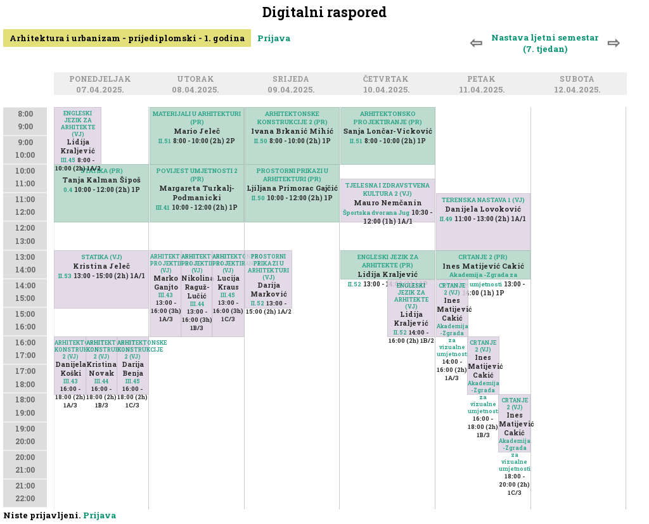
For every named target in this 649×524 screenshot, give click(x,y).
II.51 (164, 141)
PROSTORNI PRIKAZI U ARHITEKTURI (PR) (292, 175)
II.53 (65, 276)
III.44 (101, 381)
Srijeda (293, 79)
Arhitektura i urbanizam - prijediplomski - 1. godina (127, 38)
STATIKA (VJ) (101, 257)
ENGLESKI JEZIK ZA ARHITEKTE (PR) (387, 261)
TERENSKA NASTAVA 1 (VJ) (483, 200)
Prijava (273, 38)
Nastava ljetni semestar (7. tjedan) (544, 43)
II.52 (257, 303)
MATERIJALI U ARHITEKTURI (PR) (197, 118)
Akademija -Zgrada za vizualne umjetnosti (452, 340)
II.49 (446, 219)
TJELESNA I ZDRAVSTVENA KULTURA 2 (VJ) (387, 189)
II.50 (260, 141)
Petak (483, 79)
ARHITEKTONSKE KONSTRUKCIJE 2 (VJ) (70, 349)
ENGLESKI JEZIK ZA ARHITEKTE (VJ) (78, 123)
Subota (579, 79)
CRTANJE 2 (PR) (483, 257)
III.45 (68, 160)
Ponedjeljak (102, 79)
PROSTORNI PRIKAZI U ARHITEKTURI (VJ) (268, 267)
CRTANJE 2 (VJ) (452, 289)
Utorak (197, 79)
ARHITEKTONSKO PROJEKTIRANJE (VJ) (165, 263)
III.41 (163, 207)
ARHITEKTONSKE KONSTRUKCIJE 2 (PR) (292, 118)
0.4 (67, 190)
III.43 (70, 381)
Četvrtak (388, 79)
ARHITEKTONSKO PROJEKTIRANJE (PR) (388, 118)
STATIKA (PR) (101, 171)
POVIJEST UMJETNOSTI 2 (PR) (197, 175)
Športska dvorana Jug (376, 212)
